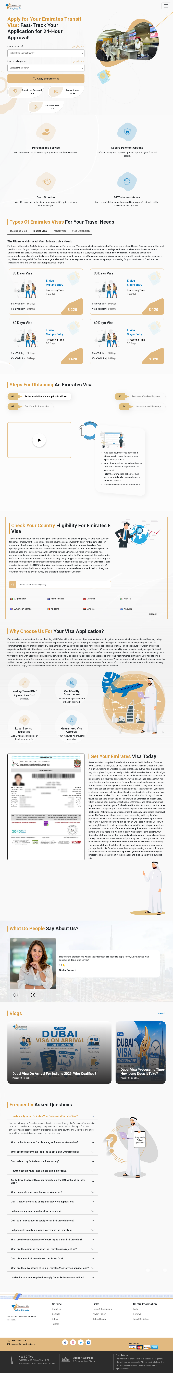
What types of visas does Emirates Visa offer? (36, 1192)
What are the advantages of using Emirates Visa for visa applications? (50, 1268)
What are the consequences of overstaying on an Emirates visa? (46, 1239)
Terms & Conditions (102, 1309)
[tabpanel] (86, 316)
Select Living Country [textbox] (19, 68)
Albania (89, 598)
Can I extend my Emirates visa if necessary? (35, 1161)
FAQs (135, 1309)
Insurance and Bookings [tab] (140, 406)
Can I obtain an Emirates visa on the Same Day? (37, 1258)
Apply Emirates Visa (46, 79)
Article (55, 1319)
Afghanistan (18, 598)
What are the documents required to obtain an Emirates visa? (45, 1151)
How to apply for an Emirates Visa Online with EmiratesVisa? (44, 1116)
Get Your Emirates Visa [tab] (28, 406)
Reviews (137, 1314)
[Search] (63, 584)
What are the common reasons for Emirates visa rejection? (44, 1249)
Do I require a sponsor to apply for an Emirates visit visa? (42, 1220)
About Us (56, 1309)
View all (162, 1013)
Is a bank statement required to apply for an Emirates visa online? (47, 1277)
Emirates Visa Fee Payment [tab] (138, 396)
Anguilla (126, 609)
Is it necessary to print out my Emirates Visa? (36, 1211)
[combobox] (45, 53)
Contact (56, 1314)
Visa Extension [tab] (81, 230)
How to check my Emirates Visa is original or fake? (39, 1170)
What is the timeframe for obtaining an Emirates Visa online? (44, 1142)
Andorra (53, 609)
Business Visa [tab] (18, 230)
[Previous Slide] (15, 995)
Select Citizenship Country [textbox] (22, 53)
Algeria (125, 598)
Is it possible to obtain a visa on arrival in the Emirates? (41, 1230)
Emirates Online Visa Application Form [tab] (37, 396)
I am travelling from (45, 61)
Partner (55, 1324)
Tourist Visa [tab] (39, 230)
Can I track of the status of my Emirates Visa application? (42, 1201)
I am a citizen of (45, 46)
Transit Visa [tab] (59, 230)
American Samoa (20, 609)
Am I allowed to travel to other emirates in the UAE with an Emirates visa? (48, 1181)
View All (153, 614)
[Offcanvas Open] (166, 6)
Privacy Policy (99, 1314)
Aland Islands (55, 598)
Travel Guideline (141, 1319)
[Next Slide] (32, 995)
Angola (88, 609)
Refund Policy (99, 1319)
